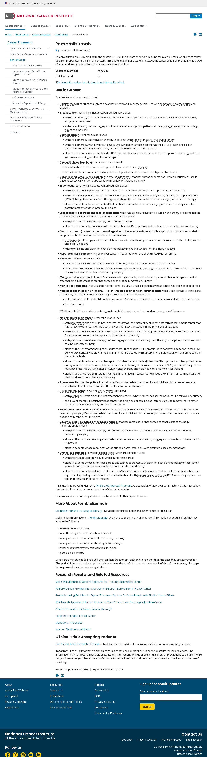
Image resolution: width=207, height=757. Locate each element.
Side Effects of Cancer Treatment (28, 54)
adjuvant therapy (156, 339)
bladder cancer (106, 451)
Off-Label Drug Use (23, 97)
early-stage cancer (169, 125)
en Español (11, 691)
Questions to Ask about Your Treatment (26, 119)
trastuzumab (72, 238)
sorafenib (170, 252)
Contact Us (56, 685)
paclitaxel (94, 189)
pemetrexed (77, 321)
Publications (57, 691)
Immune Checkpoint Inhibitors (73, 625)
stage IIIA (130, 372)
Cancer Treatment (20, 42)
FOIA (97, 691)
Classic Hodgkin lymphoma (76, 160)
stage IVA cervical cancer (160, 138)
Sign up (147, 701)
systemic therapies (120, 197)
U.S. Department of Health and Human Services (178, 741)
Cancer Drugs (17, 59)
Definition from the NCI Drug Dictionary (78, 508)
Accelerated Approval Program (113, 484)
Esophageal (67, 211)
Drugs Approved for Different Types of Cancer (29, 73)
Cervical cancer (69, 133)
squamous (75, 334)
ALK (170, 325)
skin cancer (123, 175)
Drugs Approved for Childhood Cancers (29, 81)
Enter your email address (154, 686)
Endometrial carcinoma (74, 184)
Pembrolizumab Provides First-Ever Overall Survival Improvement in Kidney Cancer (103, 584)
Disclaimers (101, 702)
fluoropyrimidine (123, 220)
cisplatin (64, 106)
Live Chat (126, 734)
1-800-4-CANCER (146, 734)
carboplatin (77, 189)
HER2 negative (166, 247)
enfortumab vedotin (82, 456)
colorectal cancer (74, 303)
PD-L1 (130, 116)
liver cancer (110, 252)
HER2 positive (80, 242)
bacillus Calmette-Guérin (151, 473)
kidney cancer (105, 389)
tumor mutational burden (101, 408)
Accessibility (102, 685)
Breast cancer (68, 111)
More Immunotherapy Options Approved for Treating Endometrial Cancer (98, 577)
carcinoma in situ (100, 470)
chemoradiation (165, 351)
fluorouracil (118, 429)
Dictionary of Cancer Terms (66, 696)
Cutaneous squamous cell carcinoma (82, 175)
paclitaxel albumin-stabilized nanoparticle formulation (143, 330)
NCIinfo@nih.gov (171, 734)
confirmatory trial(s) (175, 484)
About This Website (16, 685)
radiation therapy (134, 179)
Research (15, 131)
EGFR (154, 325)
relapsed (142, 165)
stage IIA (104, 372)
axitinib (74, 394)
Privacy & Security (105, 696)
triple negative (93, 111)
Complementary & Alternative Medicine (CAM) (27, 110)
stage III (137, 138)
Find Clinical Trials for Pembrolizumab (77, 639)
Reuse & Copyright (16, 696)
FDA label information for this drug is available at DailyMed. (89, 82)
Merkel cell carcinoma (73, 284)
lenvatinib (76, 194)
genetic (109, 309)
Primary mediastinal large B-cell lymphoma (87, 381)
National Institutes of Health (188, 745)
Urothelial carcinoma (73, 451)
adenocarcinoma (139, 230)
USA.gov (198, 752)
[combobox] (173, 15)
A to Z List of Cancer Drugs (27, 65)
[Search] (196, 15)
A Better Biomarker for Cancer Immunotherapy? (83, 605)
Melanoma (66, 257)
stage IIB (126, 267)
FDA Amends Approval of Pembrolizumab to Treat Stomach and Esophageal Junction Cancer (108, 598)
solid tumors (72, 298)
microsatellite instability (135, 194)
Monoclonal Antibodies (68, 618)
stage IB (93, 372)
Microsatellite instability (75, 289)
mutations (120, 309)
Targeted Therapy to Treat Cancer (75, 611)
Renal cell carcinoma (72, 389)
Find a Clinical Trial (61, 702)
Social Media (12, 702)
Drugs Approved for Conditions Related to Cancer (30, 90)
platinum (75, 220)
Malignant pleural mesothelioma (80, 275)
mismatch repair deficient (183, 194)
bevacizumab (114, 143)
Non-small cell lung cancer (76, 316)
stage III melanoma (159, 267)
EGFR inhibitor (96, 367)
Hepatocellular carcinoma (76, 252)
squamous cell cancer (102, 225)
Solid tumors (68, 408)
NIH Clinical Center (20, 126)
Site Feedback (194, 734)
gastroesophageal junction (95, 211)
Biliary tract (67, 102)
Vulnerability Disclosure (108, 708)
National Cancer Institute (189, 748)
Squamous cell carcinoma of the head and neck (89, 420)
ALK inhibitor (115, 367)
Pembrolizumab (98, 515)
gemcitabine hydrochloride (175, 102)
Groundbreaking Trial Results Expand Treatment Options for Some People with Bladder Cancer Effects (114, 591)
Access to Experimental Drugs (29, 103)
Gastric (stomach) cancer (75, 230)
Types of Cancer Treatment (25, 48)
